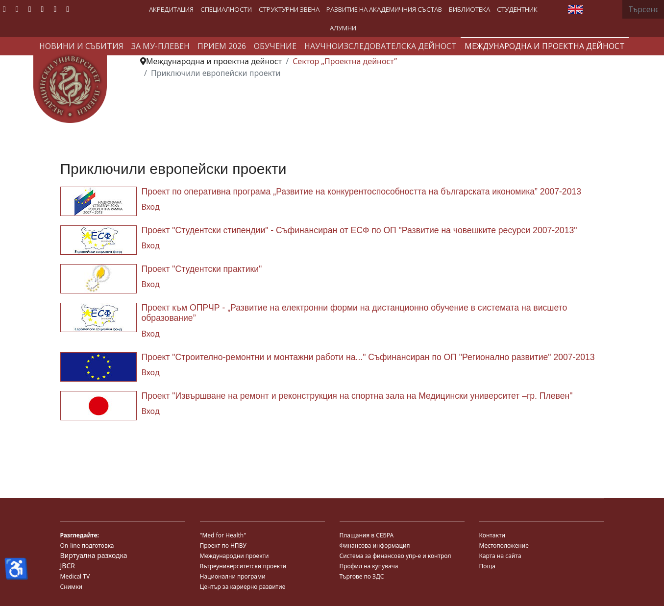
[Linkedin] (42, 8)
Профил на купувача (369, 566)
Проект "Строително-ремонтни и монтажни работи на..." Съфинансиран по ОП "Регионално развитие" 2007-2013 (368, 357)
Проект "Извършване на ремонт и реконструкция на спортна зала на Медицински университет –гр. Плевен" (357, 396)
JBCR (67, 565)
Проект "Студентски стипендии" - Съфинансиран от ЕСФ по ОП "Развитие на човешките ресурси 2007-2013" (359, 230)
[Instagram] (54, 8)
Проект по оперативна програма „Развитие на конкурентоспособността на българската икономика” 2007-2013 (362, 191)
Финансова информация (375, 545)
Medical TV (75, 576)
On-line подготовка (87, 545)
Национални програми (233, 576)
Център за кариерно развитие (243, 586)
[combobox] (643, 9)
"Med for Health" (223, 535)
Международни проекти (234, 556)
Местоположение (504, 545)
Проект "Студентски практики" (202, 269)
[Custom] (67, 8)
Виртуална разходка (93, 555)
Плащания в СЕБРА (367, 535)
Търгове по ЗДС (362, 576)
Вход (151, 206)
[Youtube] (29, 8)
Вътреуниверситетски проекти (243, 566)
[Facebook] (4, 8)
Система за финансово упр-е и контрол (395, 556)
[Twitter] (17, 8)
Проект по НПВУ (223, 545)
